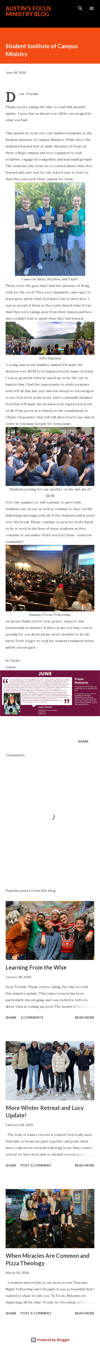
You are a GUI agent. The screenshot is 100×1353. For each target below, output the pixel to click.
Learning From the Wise (36, 967)
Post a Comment (36, 1165)
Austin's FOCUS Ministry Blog (28, 11)
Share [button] (83, 741)
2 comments (32, 1017)
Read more (84, 1017)
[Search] (80, 8)
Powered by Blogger (50, 1340)
